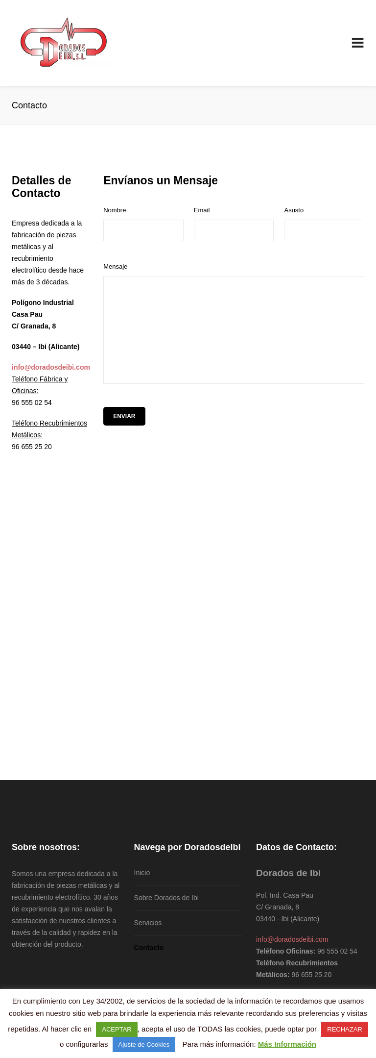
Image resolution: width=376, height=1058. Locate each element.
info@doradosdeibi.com (292, 939)
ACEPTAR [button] (116, 1029)
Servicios (148, 923)
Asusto (294, 210)
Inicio (142, 873)
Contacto (149, 948)
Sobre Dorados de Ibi (166, 898)
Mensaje (115, 266)
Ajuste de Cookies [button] (144, 1044)
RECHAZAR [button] (344, 1029)
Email (202, 210)
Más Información (287, 1044)
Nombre (114, 210)
